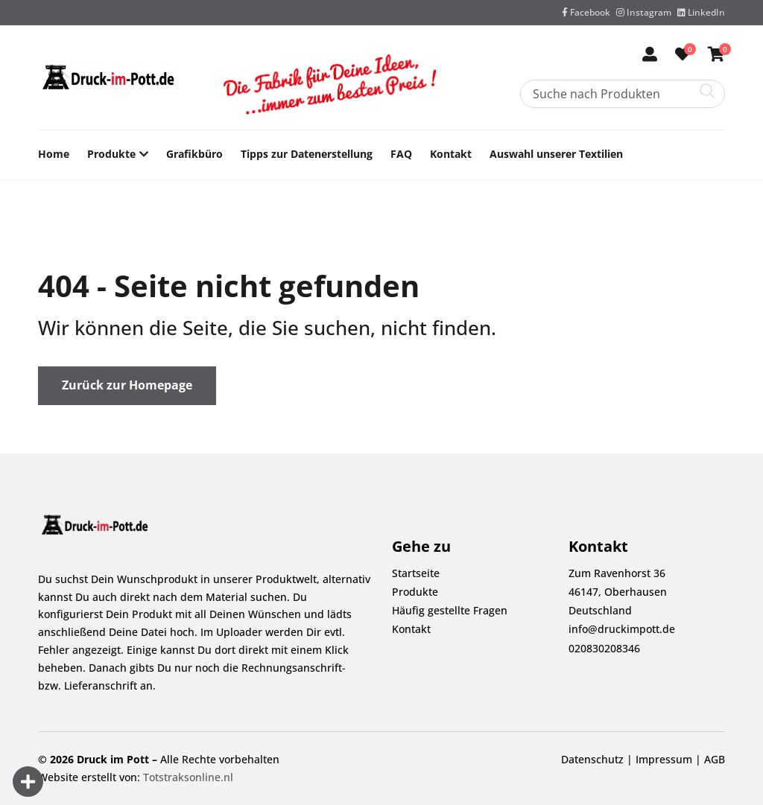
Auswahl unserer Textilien (556, 154)
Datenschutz (592, 759)
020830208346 (604, 648)
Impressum (664, 759)
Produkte (111, 154)
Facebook (586, 12)
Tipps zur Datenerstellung (307, 154)
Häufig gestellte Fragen (449, 610)
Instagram (643, 12)
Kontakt (451, 154)
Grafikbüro (194, 154)
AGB (714, 759)
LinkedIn (701, 12)
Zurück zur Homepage (127, 385)
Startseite (416, 573)
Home (53, 154)
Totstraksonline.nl (188, 777)
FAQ (401, 154)
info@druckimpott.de (622, 629)
